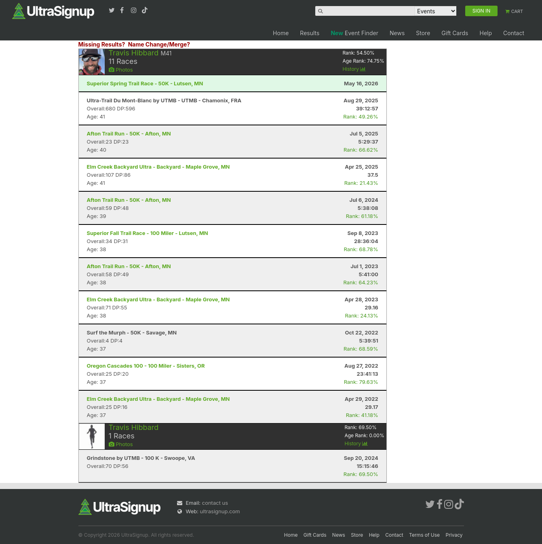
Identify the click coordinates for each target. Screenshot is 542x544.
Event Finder (354, 33)
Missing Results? (101, 44)
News (397, 33)
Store (423, 33)
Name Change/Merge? (159, 44)
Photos (121, 69)
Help (485, 33)
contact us (215, 503)
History (354, 69)
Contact (513, 33)
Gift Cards (454, 33)
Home (281, 33)
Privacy (454, 535)
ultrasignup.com (220, 511)
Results (309, 33)
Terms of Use (424, 535)
